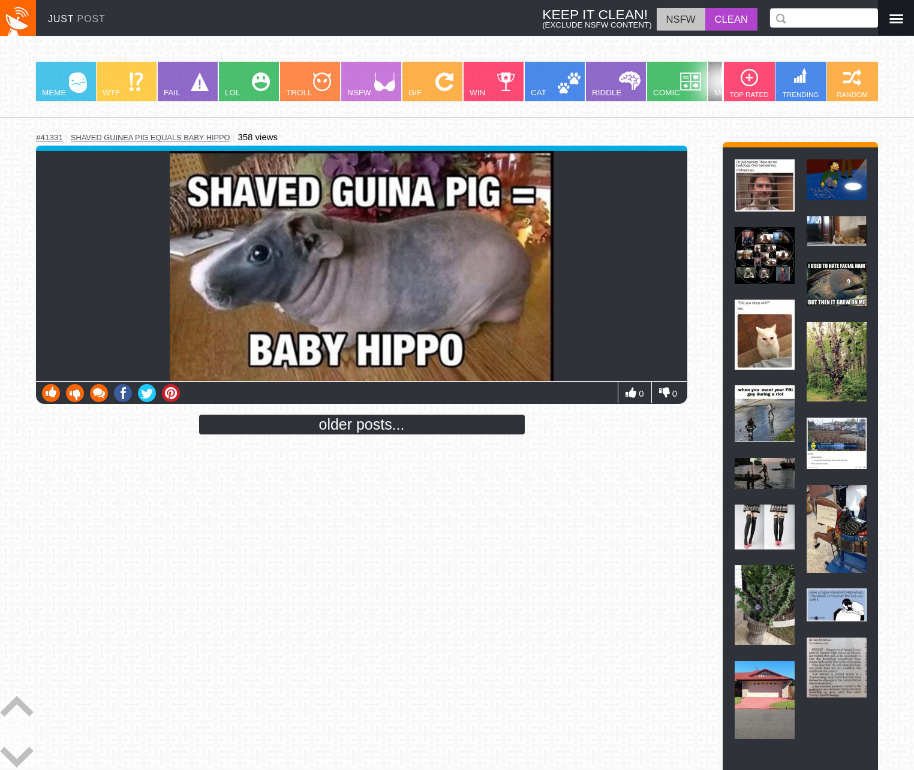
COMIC (677, 85)
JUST (77, 19)
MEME (64, 85)
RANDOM (852, 83)
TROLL (308, 85)
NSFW (371, 85)
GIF (430, 85)
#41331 (49, 137)
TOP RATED (748, 83)
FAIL (186, 85)
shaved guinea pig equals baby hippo (150, 137)
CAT (556, 85)
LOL (247, 85)
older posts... (362, 424)
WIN (492, 85)
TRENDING (801, 83)
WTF (123, 85)
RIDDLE (616, 84)
